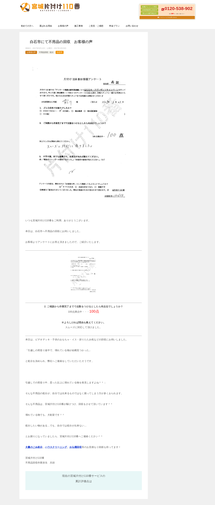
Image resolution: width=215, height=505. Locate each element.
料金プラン (114, 26)
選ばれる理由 (45, 26)
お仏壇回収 (75, 447)
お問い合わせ (132, 26)
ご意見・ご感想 (96, 26)
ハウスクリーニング (56, 447)
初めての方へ (27, 26)
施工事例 (78, 26)
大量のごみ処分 (34, 447)
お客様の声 (63, 26)
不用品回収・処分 (46, 52)
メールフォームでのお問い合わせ (168, 17)
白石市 (59, 52)
